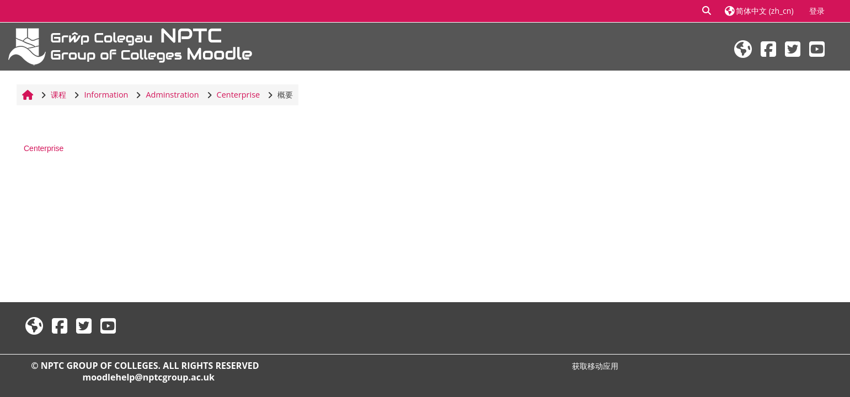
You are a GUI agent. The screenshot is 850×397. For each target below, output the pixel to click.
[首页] (130, 45)
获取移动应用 (595, 366)
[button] (707, 11)
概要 (285, 94)
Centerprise (43, 148)
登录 (817, 11)
